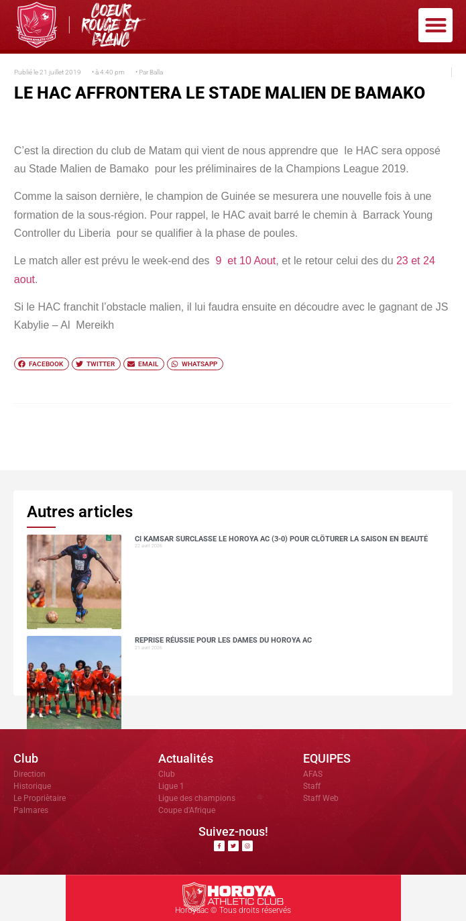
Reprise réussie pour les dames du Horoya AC (223, 640)
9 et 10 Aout (245, 260)
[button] (435, 25)
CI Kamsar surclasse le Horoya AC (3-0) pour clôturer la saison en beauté (281, 539)
